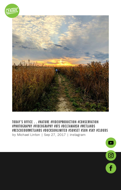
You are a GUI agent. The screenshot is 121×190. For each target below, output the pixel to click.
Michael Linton (28, 134)
